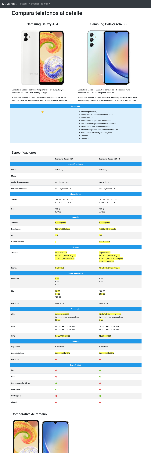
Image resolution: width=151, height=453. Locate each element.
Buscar (23, 3)
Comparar (34, 3)
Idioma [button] (45, 3)
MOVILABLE (9, 3)
